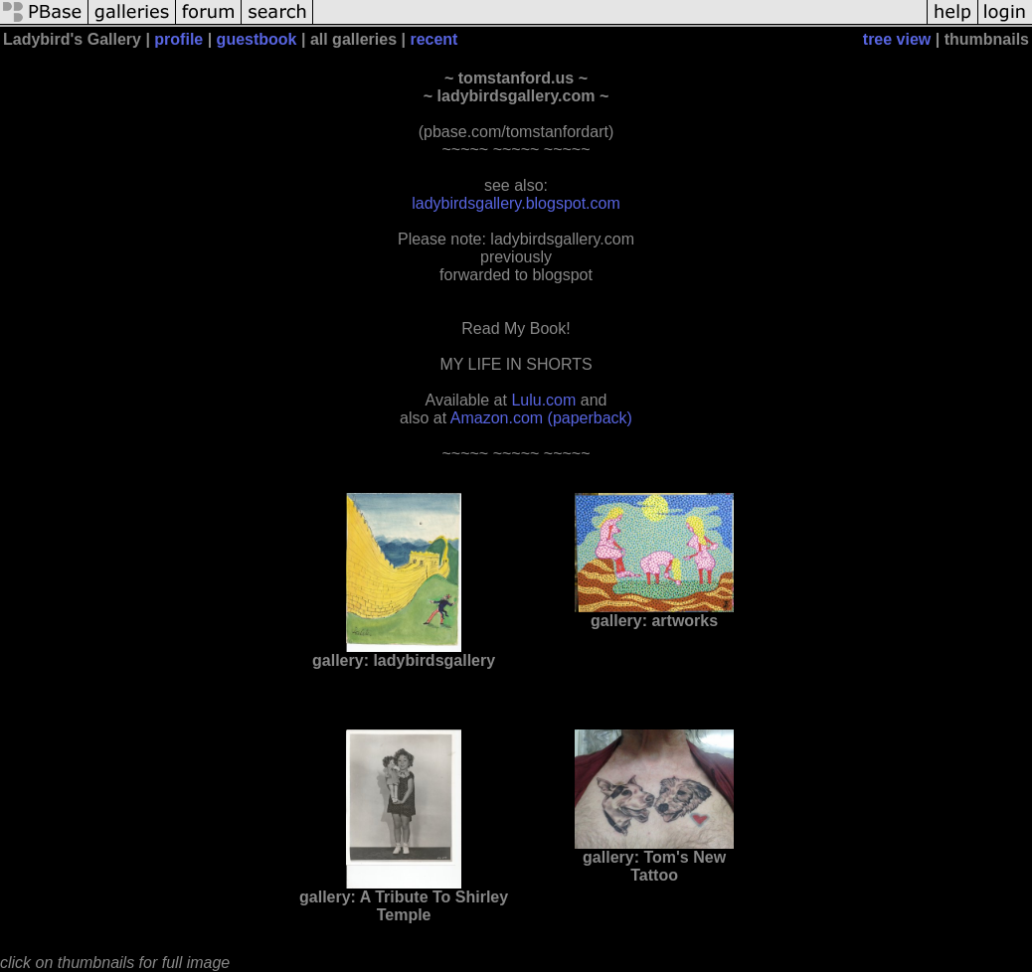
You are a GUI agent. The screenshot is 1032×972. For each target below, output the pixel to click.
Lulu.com (543, 400)
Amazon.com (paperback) (541, 417)
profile (178, 39)
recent (433, 39)
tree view (897, 39)
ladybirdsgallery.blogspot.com (516, 203)
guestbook (257, 39)
